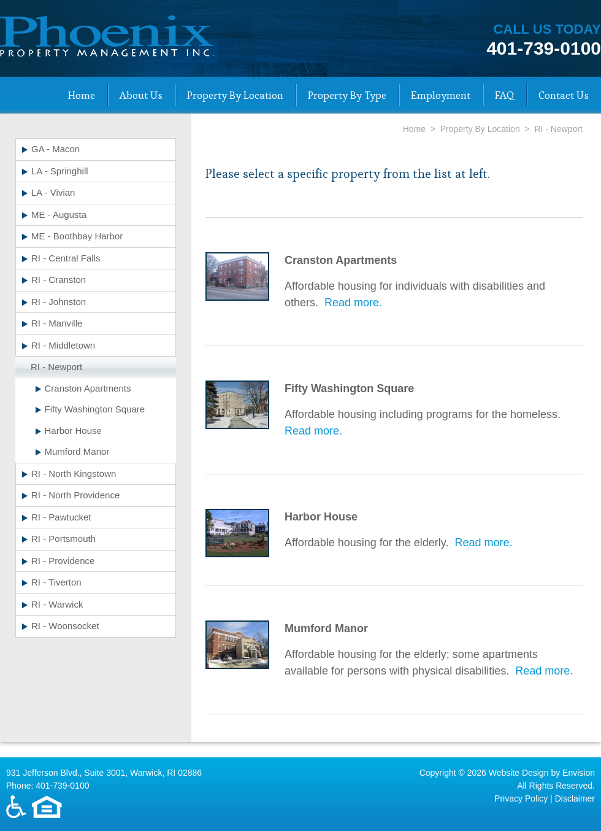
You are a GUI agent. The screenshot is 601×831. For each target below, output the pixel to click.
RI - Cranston (58, 279)
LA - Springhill (59, 171)
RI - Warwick (57, 604)
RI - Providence (62, 560)
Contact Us (563, 95)
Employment (440, 95)
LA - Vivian (53, 192)
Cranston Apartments (88, 388)
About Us (141, 95)
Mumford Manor (77, 451)
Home (81, 95)
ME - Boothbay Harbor (77, 236)
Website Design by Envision (542, 773)
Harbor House (73, 430)
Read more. (353, 302)
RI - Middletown (63, 345)
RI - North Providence (75, 495)
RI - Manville (56, 323)
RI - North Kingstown (73, 473)
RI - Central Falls (66, 258)
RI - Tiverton (56, 582)
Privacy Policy (521, 798)
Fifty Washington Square (95, 409)
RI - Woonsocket (65, 625)
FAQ (504, 95)
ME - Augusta (58, 214)
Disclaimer (575, 798)
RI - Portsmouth (63, 538)
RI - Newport (56, 366)
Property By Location (235, 95)
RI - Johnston (58, 301)
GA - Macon (55, 149)
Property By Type (347, 95)
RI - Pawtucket (61, 517)
